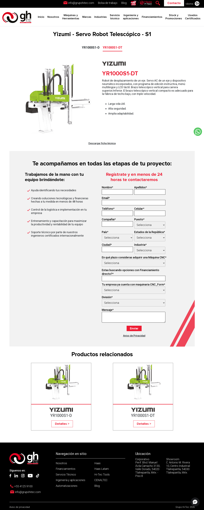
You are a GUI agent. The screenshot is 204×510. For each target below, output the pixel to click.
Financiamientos (152, 17)
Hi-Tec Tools (102, 474)
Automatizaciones (66, 485)
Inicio (41, 17)
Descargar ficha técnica (102, 143)
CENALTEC (100, 480)
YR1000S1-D (91, 47)
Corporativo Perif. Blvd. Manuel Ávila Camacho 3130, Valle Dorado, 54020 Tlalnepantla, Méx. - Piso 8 (147, 468)
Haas (97, 463)
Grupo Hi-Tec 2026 (185, 507)
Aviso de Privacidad (134, 335)
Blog (124, 2)
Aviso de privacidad (19, 507)
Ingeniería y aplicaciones (70, 480)
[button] (195, 501)
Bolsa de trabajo (107, 2)
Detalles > (62, 423)
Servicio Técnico (66, 474)
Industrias (100, 17)
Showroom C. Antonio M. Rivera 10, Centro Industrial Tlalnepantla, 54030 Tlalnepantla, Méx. (178, 466)
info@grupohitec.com (81, 2)
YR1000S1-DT (112, 47)
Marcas (86, 17)
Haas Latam (101, 468)
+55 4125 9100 (23, 486)
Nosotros (53, 17)
